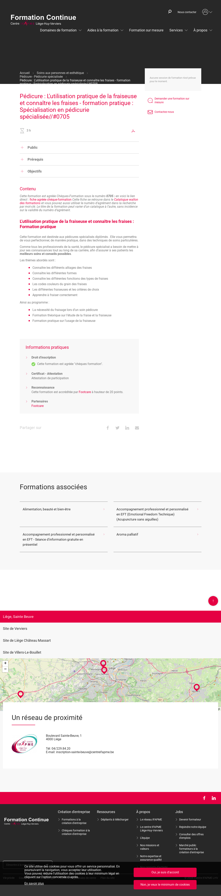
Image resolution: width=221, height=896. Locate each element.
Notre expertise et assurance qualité (151, 853)
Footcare (85, 392)
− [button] (5, 664)
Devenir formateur (190, 814)
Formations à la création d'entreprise (74, 816)
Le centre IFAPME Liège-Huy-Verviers (151, 823)
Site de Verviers (15, 623)
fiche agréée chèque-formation (51, 199)
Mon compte (207, 12)
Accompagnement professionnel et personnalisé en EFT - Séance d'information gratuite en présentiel (58, 536)
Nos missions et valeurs (149, 842)
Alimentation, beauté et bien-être (45, 509)
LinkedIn (213, 793)
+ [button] (5, 658)
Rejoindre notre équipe (192, 821)
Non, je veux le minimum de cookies (165, 884)
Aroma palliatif (126, 534)
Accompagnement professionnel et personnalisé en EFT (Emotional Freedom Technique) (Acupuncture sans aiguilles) (151, 514)
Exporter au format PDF (133, 131)
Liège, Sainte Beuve (18, 611)
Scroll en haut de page (213, 596)
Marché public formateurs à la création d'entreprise (191, 844)
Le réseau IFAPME (151, 814)
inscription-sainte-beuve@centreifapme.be (85, 747)
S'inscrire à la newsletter (20, 859)
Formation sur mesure (146, 30)
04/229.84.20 (61, 743)
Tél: (48, 743)
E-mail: (50, 747)
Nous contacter (187, 12)
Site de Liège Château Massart (27, 635)
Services (176, 30)
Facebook (204, 793)
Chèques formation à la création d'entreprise (76, 827)
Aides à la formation (102, 30)
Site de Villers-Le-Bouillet (22, 647)
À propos (200, 30)
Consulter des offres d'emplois (191, 831)
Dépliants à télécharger (115, 814)
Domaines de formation (58, 30)
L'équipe (145, 832)
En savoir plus (34, 883)
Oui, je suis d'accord (165, 872)
